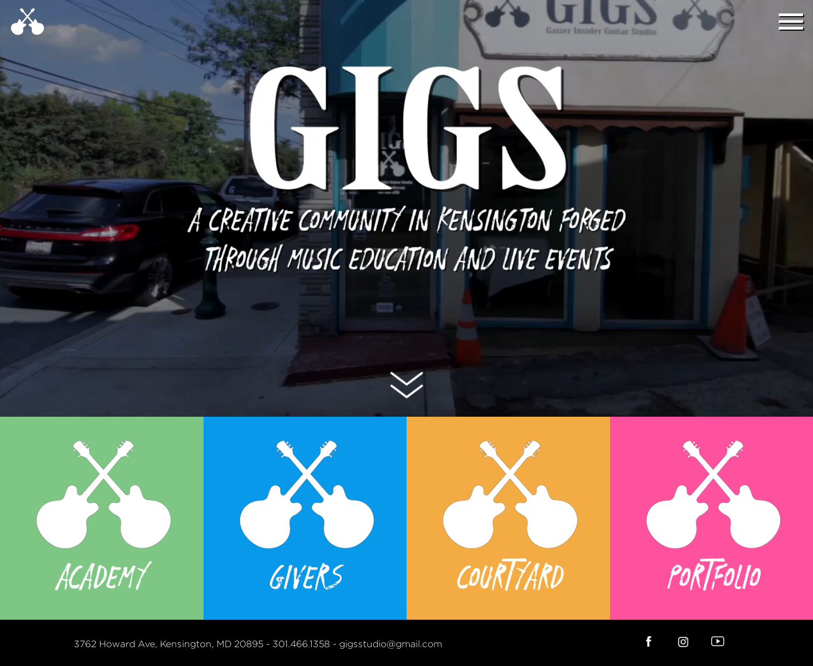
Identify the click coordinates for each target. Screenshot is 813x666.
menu (791, 21)
